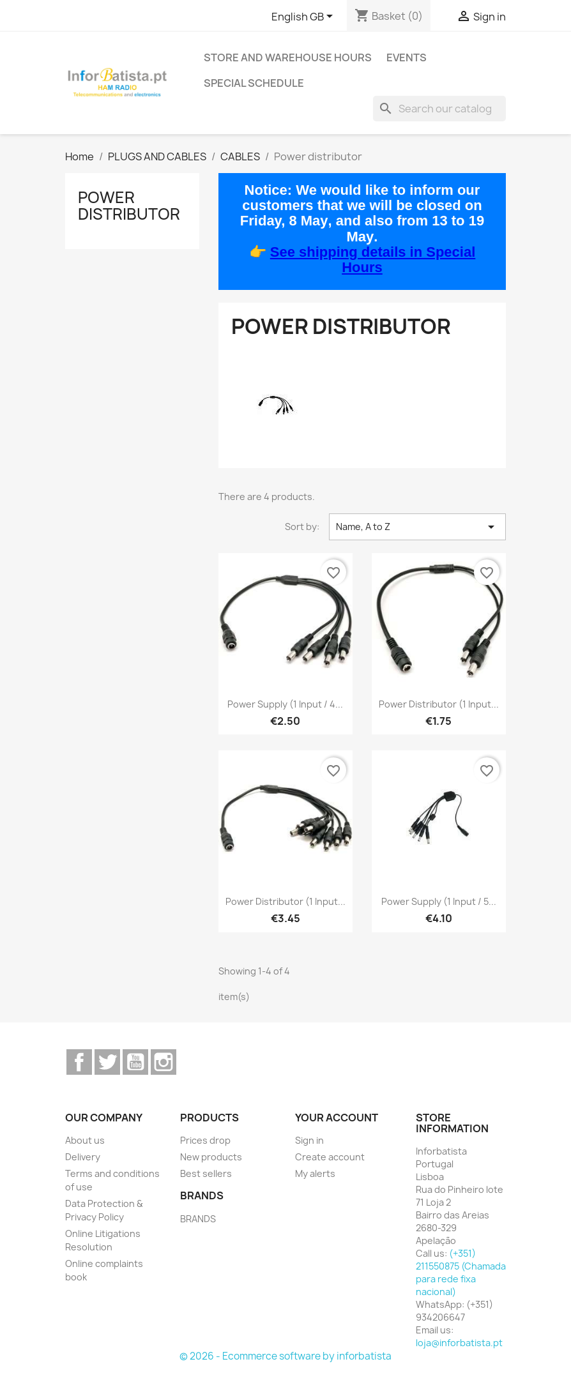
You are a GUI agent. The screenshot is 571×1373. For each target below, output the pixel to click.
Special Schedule (254, 83)
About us (85, 1140)
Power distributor (129, 205)
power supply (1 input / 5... (438, 901)
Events (406, 57)
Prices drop (205, 1140)
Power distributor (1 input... (439, 704)
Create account (330, 1157)
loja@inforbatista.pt (459, 1343)
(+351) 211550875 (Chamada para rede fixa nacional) (461, 1272)
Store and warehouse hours (288, 57)
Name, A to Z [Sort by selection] (417, 527)
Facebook (79, 1062)
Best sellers (206, 1173)
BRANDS (198, 1219)
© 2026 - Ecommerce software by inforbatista (285, 1356)
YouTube (135, 1062)
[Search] (439, 108)
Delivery (82, 1157)
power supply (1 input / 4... (285, 704)
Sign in (309, 1140)
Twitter (107, 1062)
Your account (336, 1118)
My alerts (315, 1173)
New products (211, 1157)
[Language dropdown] (304, 17)
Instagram (163, 1062)
